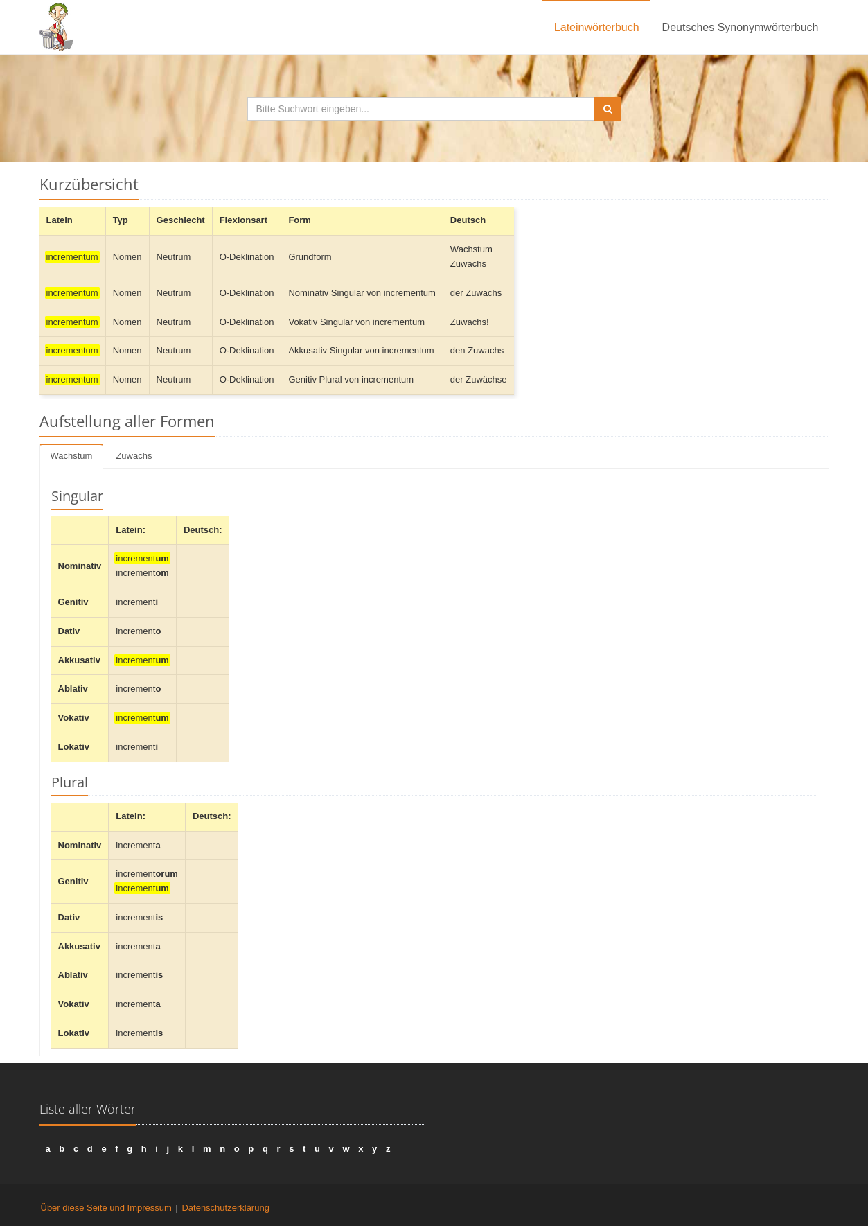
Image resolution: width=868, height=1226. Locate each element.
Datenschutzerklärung (225, 1207)
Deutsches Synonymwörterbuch (740, 27)
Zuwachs (134, 455)
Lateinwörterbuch (596, 27)
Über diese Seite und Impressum (106, 1207)
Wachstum (72, 455)
